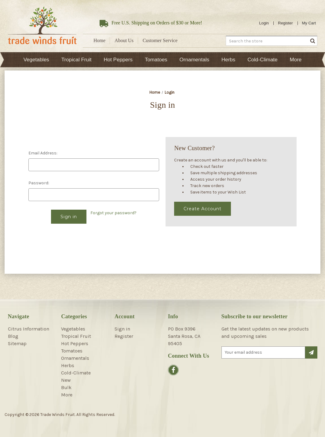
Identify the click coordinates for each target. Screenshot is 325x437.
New (66, 380)
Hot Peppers (118, 60)
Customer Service (160, 40)
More (296, 60)
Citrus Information (28, 329)
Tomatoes (156, 60)
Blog (13, 336)
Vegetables (36, 60)
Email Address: (42, 153)
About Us (124, 40)
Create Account (202, 208)
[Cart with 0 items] (309, 23)
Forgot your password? (113, 212)
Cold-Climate (262, 60)
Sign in (122, 329)
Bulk (66, 387)
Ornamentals (194, 60)
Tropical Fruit (76, 60)
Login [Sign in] (264, 23)
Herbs (228, 60)
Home (99, 40)
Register (285, 23)
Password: (38, 183)
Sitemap (17, 343)
